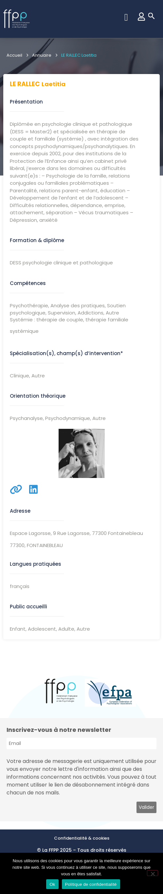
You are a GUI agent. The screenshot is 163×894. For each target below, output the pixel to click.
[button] (126, 17)
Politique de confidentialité (91, 884)
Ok (52, 884)
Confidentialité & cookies (81, 838)
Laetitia (53, 84)
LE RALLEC (25, 84)
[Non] (152, 873)
